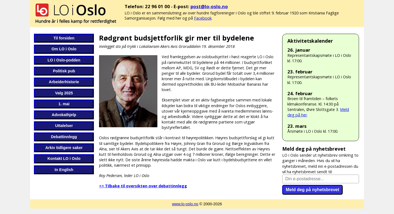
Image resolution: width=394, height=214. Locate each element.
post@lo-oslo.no (209, 6)
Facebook (203, 18)
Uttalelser (64, 125)
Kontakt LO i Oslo (64, 158)
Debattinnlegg (64, 137)
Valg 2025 (64, 93)
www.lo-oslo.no (185, 204)
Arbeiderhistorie (64, 82)
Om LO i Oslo (64, 49)
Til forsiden (63, 38)
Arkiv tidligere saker (64, 147)
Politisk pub (64, 71)
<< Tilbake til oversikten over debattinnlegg (143, 185)
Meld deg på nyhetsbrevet (312, 189)
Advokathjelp (64, 115)
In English (64, 170)
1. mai (63, 104)
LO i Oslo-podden (63, 60)
